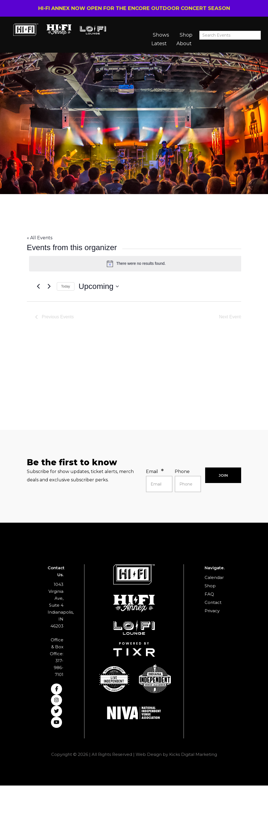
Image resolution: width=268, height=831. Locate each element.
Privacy (212, 610)
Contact (213, 602)
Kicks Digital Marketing (193, 754)
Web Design (149, 754)
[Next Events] (49, 286)
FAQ (209, 594)
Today (65, 286)
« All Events (39, 237)
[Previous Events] (38, 286)
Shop (186, 35)
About (184, 43)
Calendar (214, 577)
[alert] (136, 263)
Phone (182, 471)
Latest (159, 43)
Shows (161, 35)
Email (152, 471)
